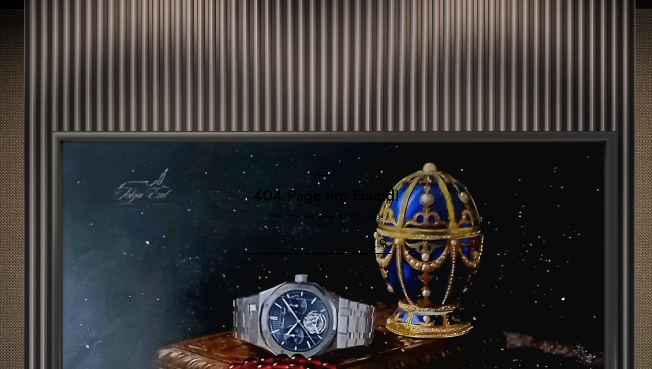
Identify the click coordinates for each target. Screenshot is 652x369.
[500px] (618, 17)
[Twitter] (572, 17)
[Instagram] (587, 17)
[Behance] (603, 17)
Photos (542, 35)
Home (496, 35)
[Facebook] (556, 17)
